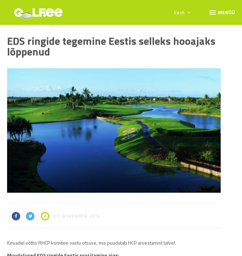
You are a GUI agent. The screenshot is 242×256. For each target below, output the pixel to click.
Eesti (182, 12)
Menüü (221, 12)
